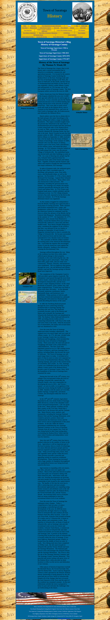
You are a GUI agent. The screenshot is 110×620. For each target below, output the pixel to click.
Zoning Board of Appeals (45, 27)
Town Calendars (81, 33)
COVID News (66, 33)
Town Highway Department (29, 33)
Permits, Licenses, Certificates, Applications (44, 30)
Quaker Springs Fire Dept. (28, 36)
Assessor (72, 27)
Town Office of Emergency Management (48, 33)
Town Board (24, 27)
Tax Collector (64, 27)
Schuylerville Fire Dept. (41, 36)
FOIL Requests (81, 30)
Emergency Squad (78, 36)
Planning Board (33, 27)
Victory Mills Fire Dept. (58, 36)
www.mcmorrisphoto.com (64, 618)
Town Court (56, 27)
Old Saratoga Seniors (38, 35)
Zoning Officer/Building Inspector (64, 30)
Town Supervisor (28, 30)
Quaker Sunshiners (72, 35)
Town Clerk (83, 27)
